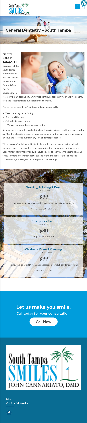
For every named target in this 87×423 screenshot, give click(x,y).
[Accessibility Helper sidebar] (84, 3)
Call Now (43, 321)
